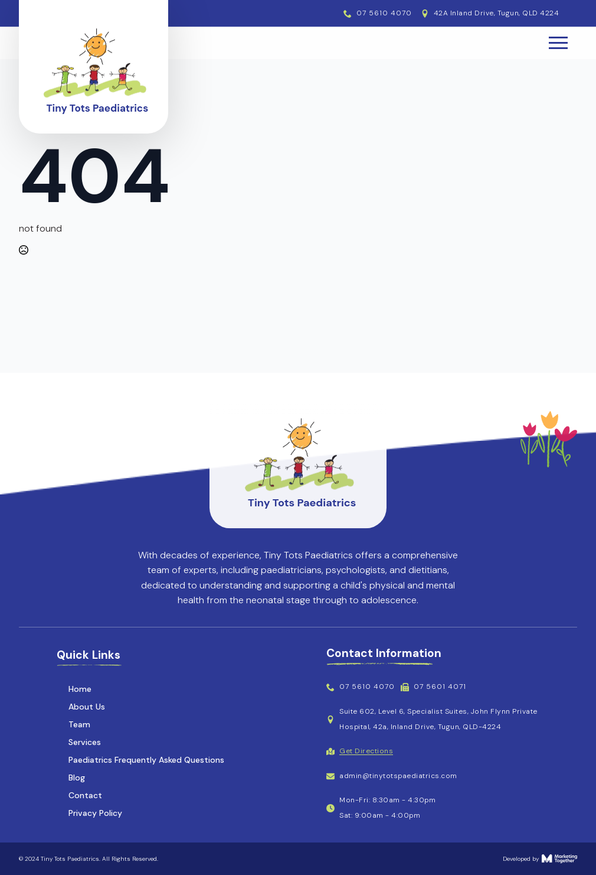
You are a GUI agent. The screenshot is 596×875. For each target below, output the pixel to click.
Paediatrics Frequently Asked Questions (146, 759)
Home (79, 689)
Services (84, 742)
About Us (86, 706)
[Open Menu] (558, 43)
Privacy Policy (95, 813)
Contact (85, 795)
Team (79, 724)
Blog (76, 777)
